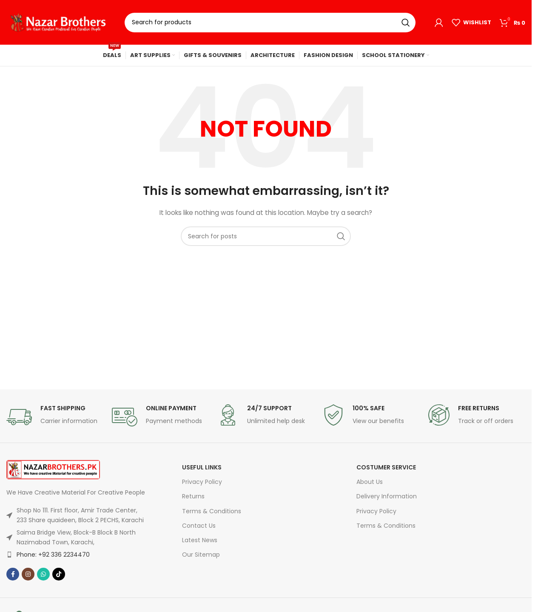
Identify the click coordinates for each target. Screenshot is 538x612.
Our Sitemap (201, 554)
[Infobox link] (54, 417)
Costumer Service (386, 467)
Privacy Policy (202, 482)
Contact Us (199, 525)
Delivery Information (386, 496)
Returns (193, 496)
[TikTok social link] (58, 574)
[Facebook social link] (12, 574)
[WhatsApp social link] (43, 574)
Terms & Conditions (211, 511)
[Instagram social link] (28, 574)
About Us (369, 482)
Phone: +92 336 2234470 (53, 554)
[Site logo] (59, 21)
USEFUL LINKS (202, 467)
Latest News (199, 540)
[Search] (270, 22)
